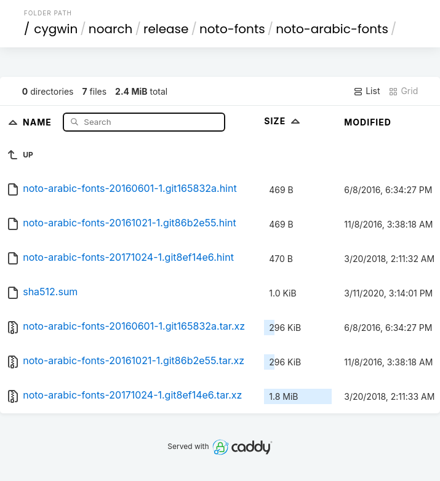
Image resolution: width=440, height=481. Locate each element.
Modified (367, 122)
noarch (111, 29)
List (366, 91)
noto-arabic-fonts (332, 29)
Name (38, 121)
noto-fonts (232, 29)
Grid (403, 91)
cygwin (56, 29)
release (166, 29)
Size (283, 121)
